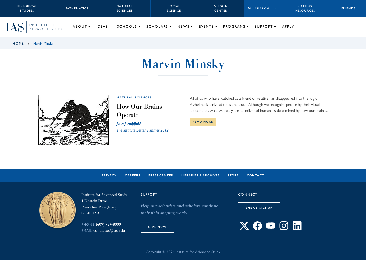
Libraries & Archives (200, 175)
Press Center (160, 175)
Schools (127, 26)
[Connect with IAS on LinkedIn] (297, 228)
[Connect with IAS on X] (244, 228)
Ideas (102, 26)
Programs (234, 26)
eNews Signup (259, 207)
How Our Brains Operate (139, 110)
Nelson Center (221, 8)
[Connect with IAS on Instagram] (284, 228)
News (183, 26)
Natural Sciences (125, 8)
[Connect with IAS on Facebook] (257, 228)
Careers (132, 175)
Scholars (157, 26)
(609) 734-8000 (108, 224)
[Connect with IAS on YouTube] (271, 228)
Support (264, 26)
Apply (288, 26)
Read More (203, 121)
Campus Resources (305, 8)
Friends (348, 8)
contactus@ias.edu (109, 230)
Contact (255, 175)
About (80, 26)
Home (18, 43)
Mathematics (77, 8)
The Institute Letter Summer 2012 (143, 130)
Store (233, 175)
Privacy (109, 175)
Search (262, 8)
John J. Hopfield (129, 123)
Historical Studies (27, 8)
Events (206, 26)
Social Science (174, 8)
